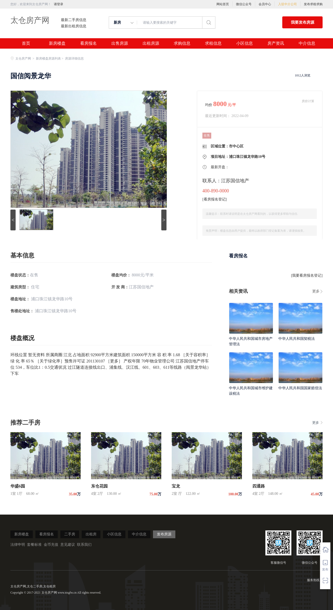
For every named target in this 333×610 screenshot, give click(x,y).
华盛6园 (17, 486)
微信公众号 (244, 4)
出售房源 (119, 43)
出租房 (91, 534)
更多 (315, 291)
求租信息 (213, 43)
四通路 (258, 486)
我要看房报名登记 (306, 275)
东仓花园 (99, 486)
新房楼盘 (57, 43)
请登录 (58, 4)
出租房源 (150, 43)
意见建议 (67, 545)
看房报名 (88, 43)
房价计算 (308, 101)
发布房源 (164, 534)
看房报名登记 (215, 199)
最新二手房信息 (73, 20)
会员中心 (265, 4)
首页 (26, 43)
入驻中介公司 (287, 4)
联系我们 (84, 545)
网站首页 (222, 4)
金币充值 (51, 545)
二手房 (69, 534)
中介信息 (307, 43)
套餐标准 (34, 545)
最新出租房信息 (73, 26)
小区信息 (244, 43)
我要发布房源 (302, 22)
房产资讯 (275, 43)
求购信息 (182, 43)
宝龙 (176, 486)
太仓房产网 (29, 20)
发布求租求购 (313, 4)
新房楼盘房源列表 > (50, 58)
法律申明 (17, 545)
